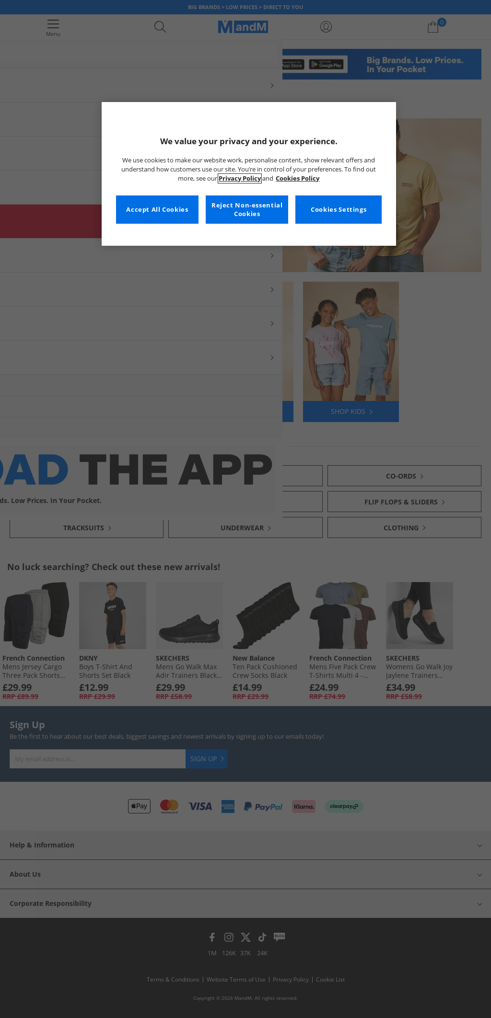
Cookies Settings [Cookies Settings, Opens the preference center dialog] (338, 210)
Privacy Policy (240, 178)
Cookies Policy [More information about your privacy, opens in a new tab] (297, 178)
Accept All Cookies (157, 210)
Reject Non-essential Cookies (247, 209)
